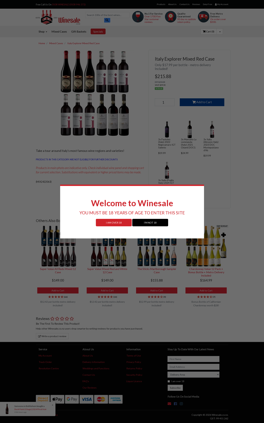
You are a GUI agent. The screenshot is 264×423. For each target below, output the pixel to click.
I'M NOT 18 (150, 222)
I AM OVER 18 (114, 222)
